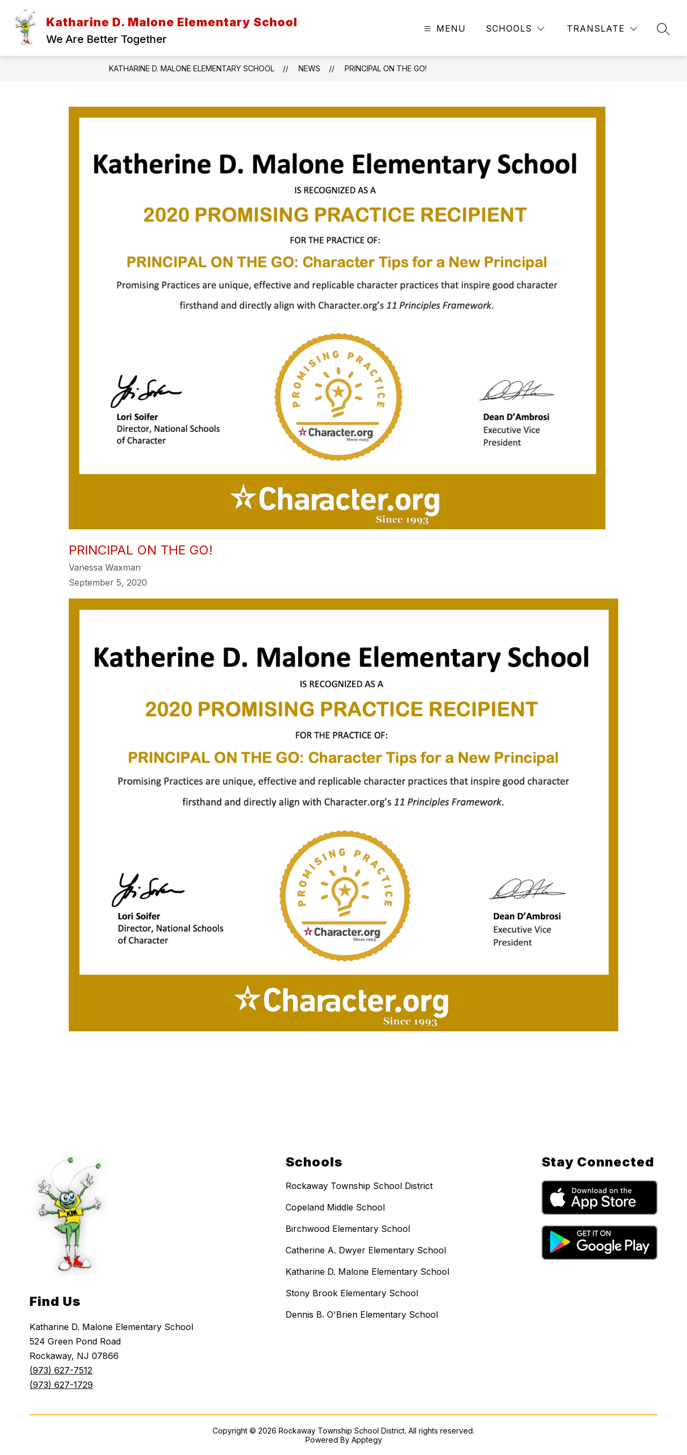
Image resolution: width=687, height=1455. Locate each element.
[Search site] (663, 29)
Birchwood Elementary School (348, 1228)
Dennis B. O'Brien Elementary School (362, 1314)
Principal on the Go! (386, 68)
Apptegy (367, 1439)
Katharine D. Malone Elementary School (191, 68)
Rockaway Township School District (359, 1185)
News (309, 68)
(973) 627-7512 (61, 1370)
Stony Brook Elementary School (352, 1293)
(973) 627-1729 (61, 1384)
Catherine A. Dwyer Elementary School (366, 1250)
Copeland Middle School (335, 1207)
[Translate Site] (602, 28)
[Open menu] (443, 28)
